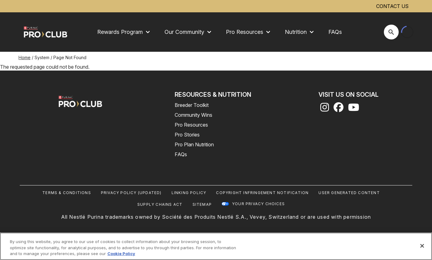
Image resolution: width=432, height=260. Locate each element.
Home (25, 57)
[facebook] (338, 109)
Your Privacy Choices (258, 203)
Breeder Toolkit (192, 105)
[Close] (422, 246)
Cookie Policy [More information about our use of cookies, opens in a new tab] (121, 253)
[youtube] (353, 109)
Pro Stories (187, 135)
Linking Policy (189, 192)
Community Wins (193, 115)
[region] (216, 246)
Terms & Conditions (66, 192)
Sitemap (202, 204)
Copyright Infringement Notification (262, 192)
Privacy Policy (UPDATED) (131, 192)
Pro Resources (191, 125)
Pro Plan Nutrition (194, 144)
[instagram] (324, 109)
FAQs (335, 32)
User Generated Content (349, 192)
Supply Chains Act (159, 204)
